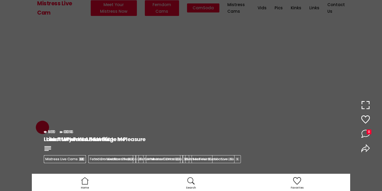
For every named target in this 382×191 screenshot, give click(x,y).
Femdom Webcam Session (116, 159)
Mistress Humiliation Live (216, 159)
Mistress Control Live (167, 159)
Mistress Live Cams (64, 159)
